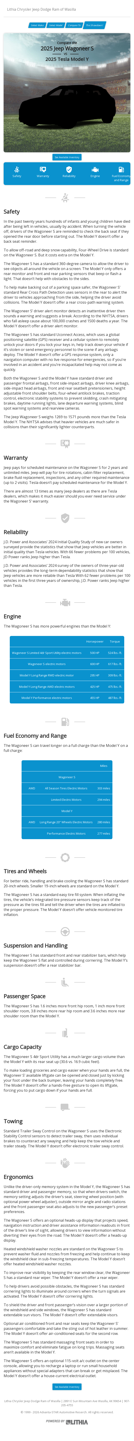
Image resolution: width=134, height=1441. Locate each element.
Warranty (43, 172)
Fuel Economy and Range (121, 174)
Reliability (69, 172)
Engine (95, 172)
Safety (16, 172)
